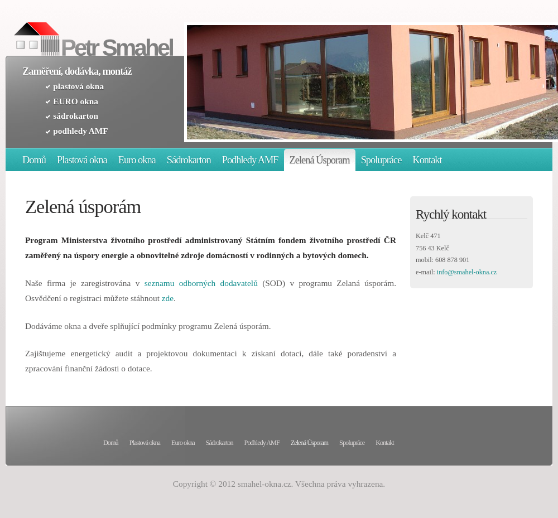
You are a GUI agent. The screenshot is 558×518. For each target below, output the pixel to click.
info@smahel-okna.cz (467, 272)
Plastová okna (82, 160)
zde (168, 298)
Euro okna (137, 160)
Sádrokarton (189, 160)
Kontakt (426, 160)
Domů (34, 160)
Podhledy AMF (250, 160)
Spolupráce (381, 160)
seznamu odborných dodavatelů (201, 283)
